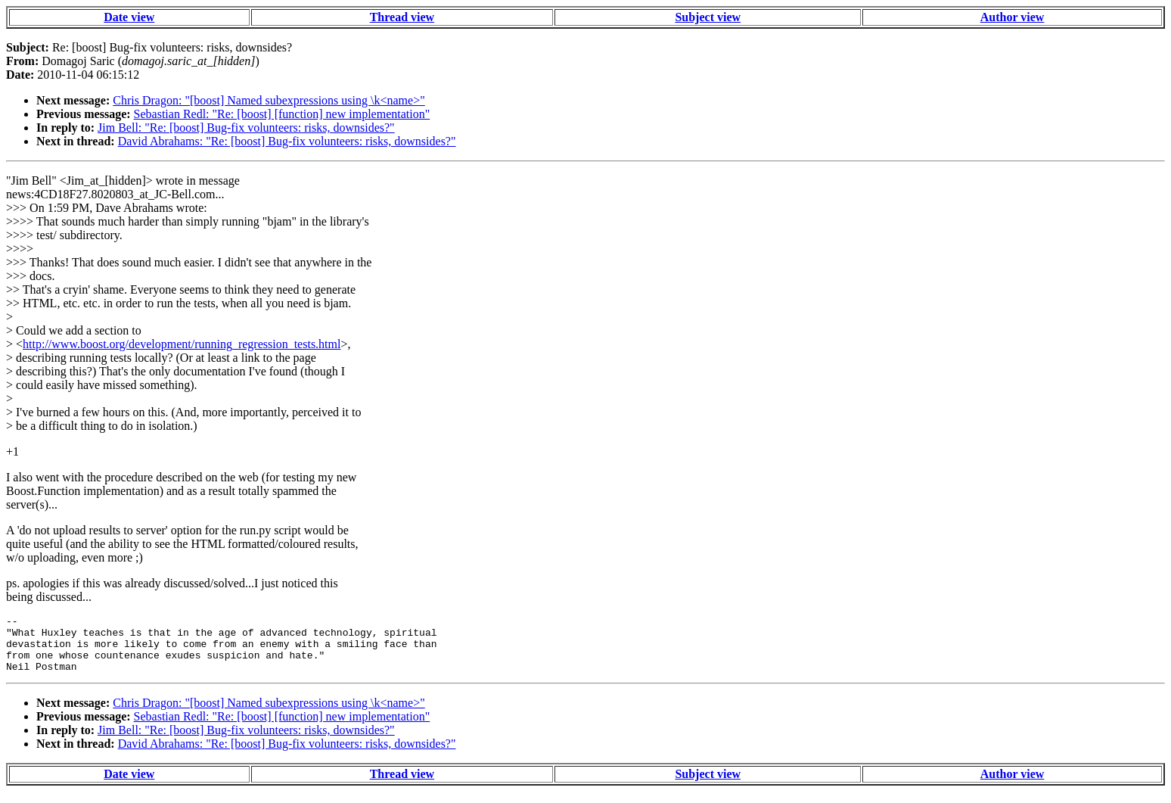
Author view (1012, 17)
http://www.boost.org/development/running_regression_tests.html (181, 344)
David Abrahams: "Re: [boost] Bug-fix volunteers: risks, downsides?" (287, 141)
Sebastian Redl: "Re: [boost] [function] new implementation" (282, 113)
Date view (129, 17)
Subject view (708, 17)
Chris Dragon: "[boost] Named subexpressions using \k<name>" (268, 100)
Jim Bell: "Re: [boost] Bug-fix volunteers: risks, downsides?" (246, 127)
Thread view (402, 17)
